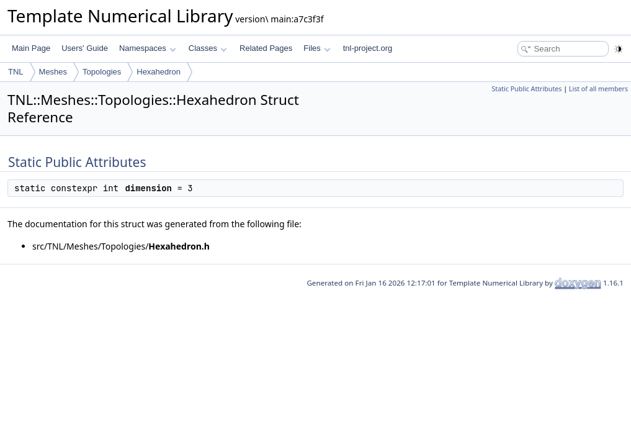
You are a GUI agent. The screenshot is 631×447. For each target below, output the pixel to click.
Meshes (53, 71)
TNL (16, 71)
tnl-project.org (367, 48)
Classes (208, 48)
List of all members (598, 88)
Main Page (31, 48)
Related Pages (265, 48)
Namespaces (147, 48)
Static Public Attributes (526, 88)
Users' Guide (84, 48)
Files (316, 48)
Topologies (102, 71)
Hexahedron (158, 71)
